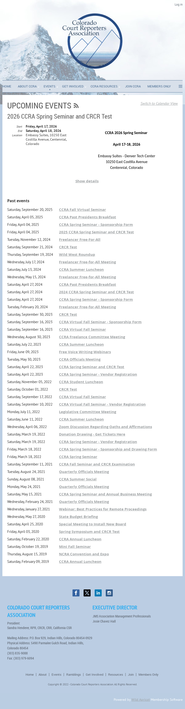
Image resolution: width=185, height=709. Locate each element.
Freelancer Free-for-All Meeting (87, 262)
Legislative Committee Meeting (87, 411)
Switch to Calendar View (159, 103)
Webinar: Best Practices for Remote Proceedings (102, 509)
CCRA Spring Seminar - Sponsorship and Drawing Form (108, 449)
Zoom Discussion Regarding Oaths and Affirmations (105, 426)
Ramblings (73, 674)
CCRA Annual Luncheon (80, 539)
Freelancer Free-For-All (79, 239)
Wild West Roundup (77, 254)
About (43, 674)
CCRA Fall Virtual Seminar (82, 209)
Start (19, 126)
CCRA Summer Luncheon (81, 269)
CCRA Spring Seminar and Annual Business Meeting (105, 494)
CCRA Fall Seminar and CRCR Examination (97, 464)
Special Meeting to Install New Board (92, 524)
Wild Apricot (141, 699)
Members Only (149, 674)
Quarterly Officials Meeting (84, 471)
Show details (87, 181)
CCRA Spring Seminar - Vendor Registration (98, 374)
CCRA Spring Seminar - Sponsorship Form (96, 224)
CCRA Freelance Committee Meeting (92, 336)
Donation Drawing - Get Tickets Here (92, 434)
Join (131, 674)
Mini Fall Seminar (75, 546)
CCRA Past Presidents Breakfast (87, 217)
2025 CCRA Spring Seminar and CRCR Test (96, 232)
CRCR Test (68, 247)
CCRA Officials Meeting (79, 359)
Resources (115, 674)
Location (17, 135)
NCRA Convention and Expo (84, 554)
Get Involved (94, 674)
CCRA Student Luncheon (81, 381)
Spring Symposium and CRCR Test (89, 531)
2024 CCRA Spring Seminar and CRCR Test (96, 291)
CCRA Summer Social (78, 479)
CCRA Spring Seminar (78, 456)
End (20, 131)
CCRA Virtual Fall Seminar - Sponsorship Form (100, 321)
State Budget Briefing (78, 516)
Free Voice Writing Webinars (85, 351)
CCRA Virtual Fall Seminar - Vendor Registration (102, 404)
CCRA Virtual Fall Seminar (82, 329)
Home (30, 674)
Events (56, 674)
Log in (179, 4)
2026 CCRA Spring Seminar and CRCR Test (59, 116)
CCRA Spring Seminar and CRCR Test (91, 366)
